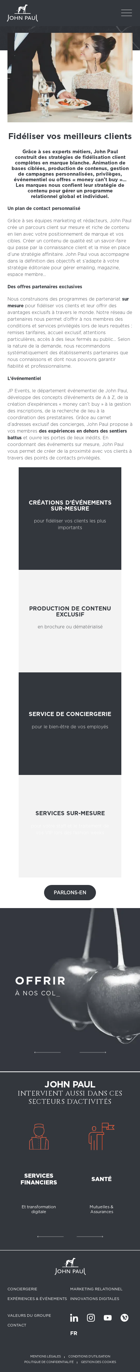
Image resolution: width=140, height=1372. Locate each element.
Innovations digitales (94, 1298)
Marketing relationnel (96, 1289)
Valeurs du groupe (29, 1315)
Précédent (47, 1052)
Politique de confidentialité (49, 1362)
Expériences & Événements (37, 1298)
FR (73, 1333)
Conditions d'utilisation (89, 1356)
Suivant (93, 1052)
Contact (16, 1325)
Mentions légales (45, 1356)
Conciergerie (22, 1289)
